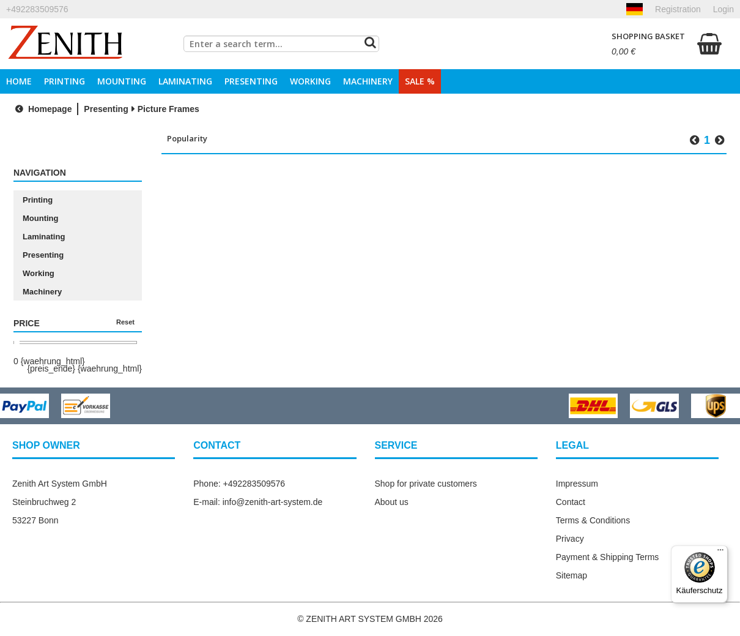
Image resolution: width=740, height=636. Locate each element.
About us (392, 502)
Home (19, 81)
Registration (678, 9)
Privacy (570, 539)
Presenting (251, 81)
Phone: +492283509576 (239, 483)
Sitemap (571, 575)
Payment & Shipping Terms (607, 557)
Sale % (420, 81)
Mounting (121, 81)
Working (310, 81)
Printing (64, 81)
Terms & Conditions (593, 520)
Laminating (185, 81)
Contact (570, 502)
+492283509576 (37, 9)
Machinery (368, 81)
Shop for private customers (426, 483)
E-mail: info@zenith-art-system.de (257, 502)
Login (723, 9)
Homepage (42, 109)
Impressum (577, 483)
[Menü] (720, 552)
